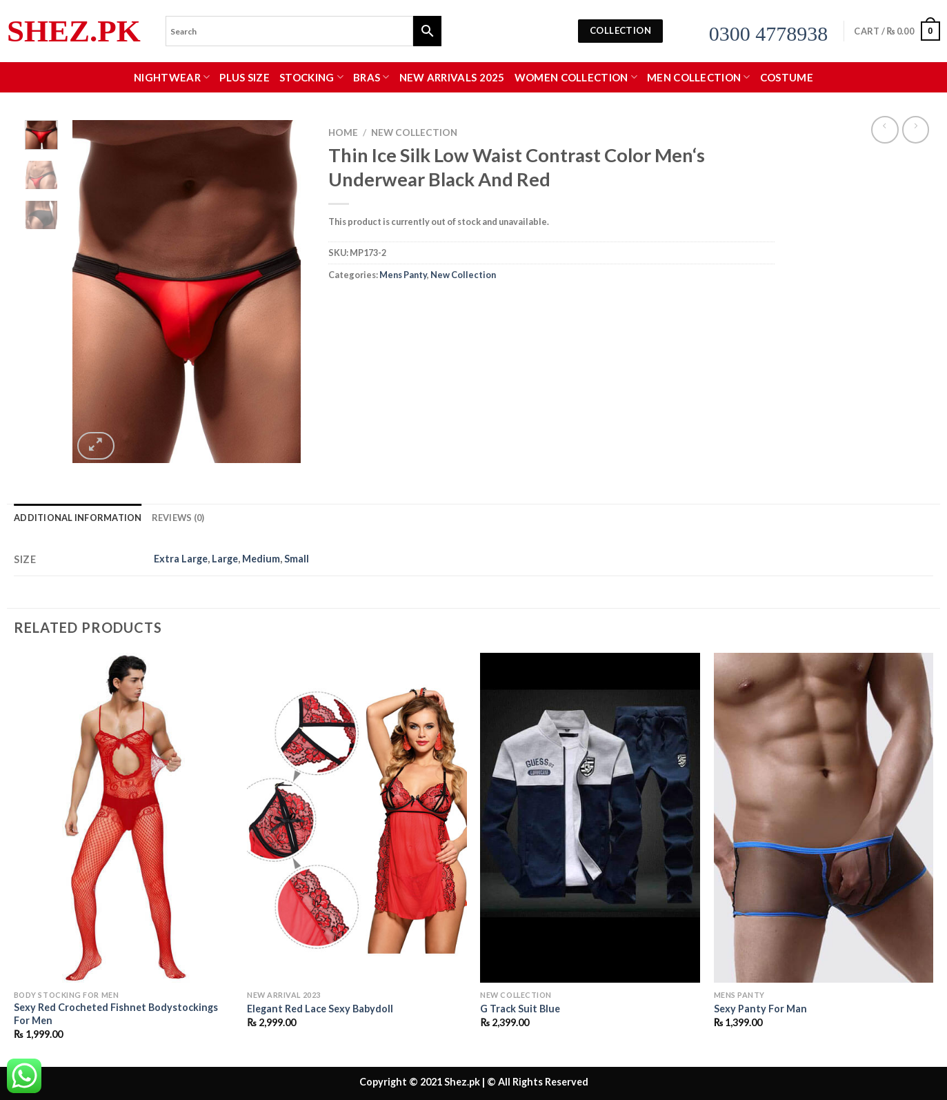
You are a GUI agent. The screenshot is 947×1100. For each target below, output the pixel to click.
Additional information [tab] (78, 517)
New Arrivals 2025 (452, 77)
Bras (371, 77)
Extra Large (181, 558)
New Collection (414, 132)
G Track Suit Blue (520, 1008)
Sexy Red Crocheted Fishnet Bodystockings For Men (116, 1013)
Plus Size (244, 77)
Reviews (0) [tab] (178, 517)
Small (296, 558)
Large (225, 558)
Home (343, 132)
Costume (786, 77)
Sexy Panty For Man (760, 1008)
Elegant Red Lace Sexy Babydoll (320, 1008)
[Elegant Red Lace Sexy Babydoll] (357, 818)
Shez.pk (74, 31)
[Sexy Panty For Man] (824, 818)
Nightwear (172, 77)
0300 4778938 (768, 33)
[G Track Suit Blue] (590, 818)
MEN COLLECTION (698, 77)
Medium (261, 558)
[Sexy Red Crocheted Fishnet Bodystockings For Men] (124, 818)
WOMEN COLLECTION (576, 77)
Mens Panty (403, 274)
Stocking (311, 77)
